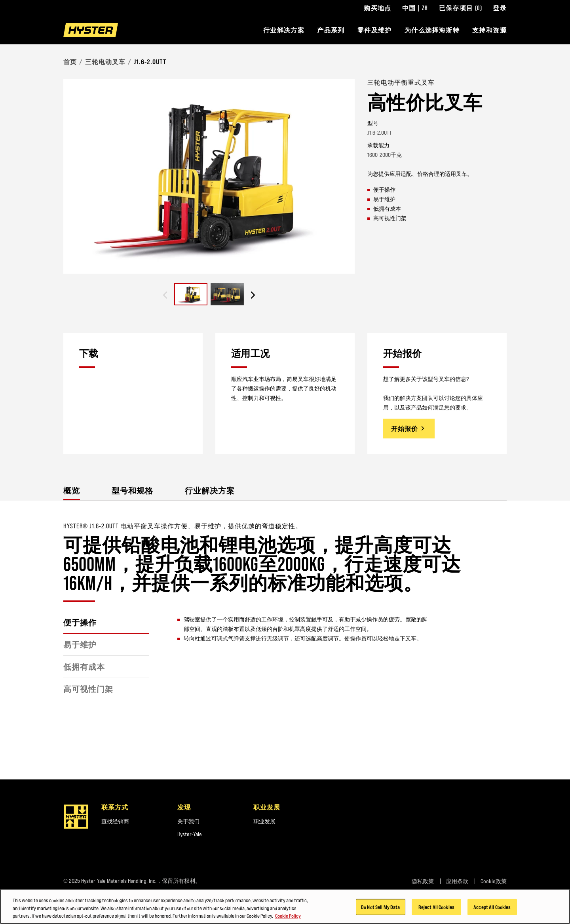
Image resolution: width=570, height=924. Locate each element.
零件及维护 (374, 30)
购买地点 (377, 8)
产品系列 (331, 30)
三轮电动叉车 (105, 62)
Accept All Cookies (492, 908)
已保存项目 (461, 8)
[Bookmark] (502, 82)
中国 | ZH (415, 8)
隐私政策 (423, 881)
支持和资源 (489, 30)
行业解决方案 (283, 30)
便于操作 (80, 622)
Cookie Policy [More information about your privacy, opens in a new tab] (288, 917)
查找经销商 (115, 821)
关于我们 (188, 821)
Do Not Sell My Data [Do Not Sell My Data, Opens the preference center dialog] (380, 908)
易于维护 (80, 645)
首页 (70, 62)
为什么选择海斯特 (432, 30)
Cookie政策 (494, 881)
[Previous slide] (165, 295)
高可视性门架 (88, 689)
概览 (71, 490)
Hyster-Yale (189, 834)
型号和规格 (132, 490)
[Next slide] (253, 295)
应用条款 (457, 881)
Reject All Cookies (436, 908)
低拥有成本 (84, 667)
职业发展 (264, 821)
